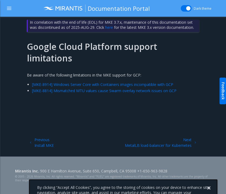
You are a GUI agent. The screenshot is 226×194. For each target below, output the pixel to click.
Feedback (223, 91)
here (109, 27)
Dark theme (202, 8)
